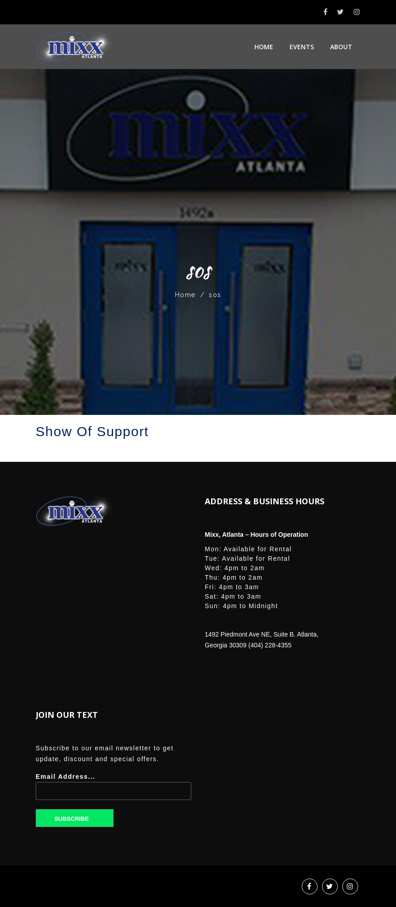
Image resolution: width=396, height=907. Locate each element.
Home (263, 46)
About (341, 46)
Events (302, 46)
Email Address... (113, 790)
